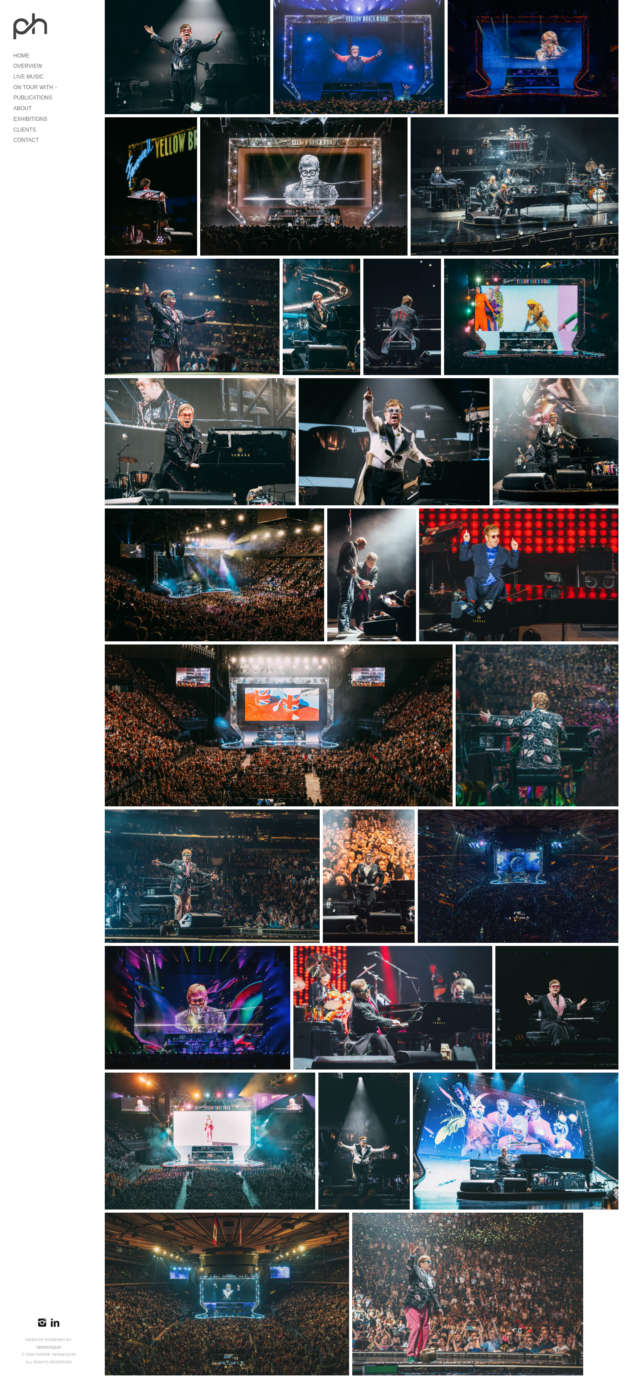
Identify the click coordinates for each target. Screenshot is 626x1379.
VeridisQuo (49, 1347)
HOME (21, 56)
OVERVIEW (27, 66)
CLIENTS (24, 130)
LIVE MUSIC (28, 77)
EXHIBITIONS (30, 119)
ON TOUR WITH (33, 87)
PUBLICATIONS (32, 98)
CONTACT (26, 140)
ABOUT (22, 108)
